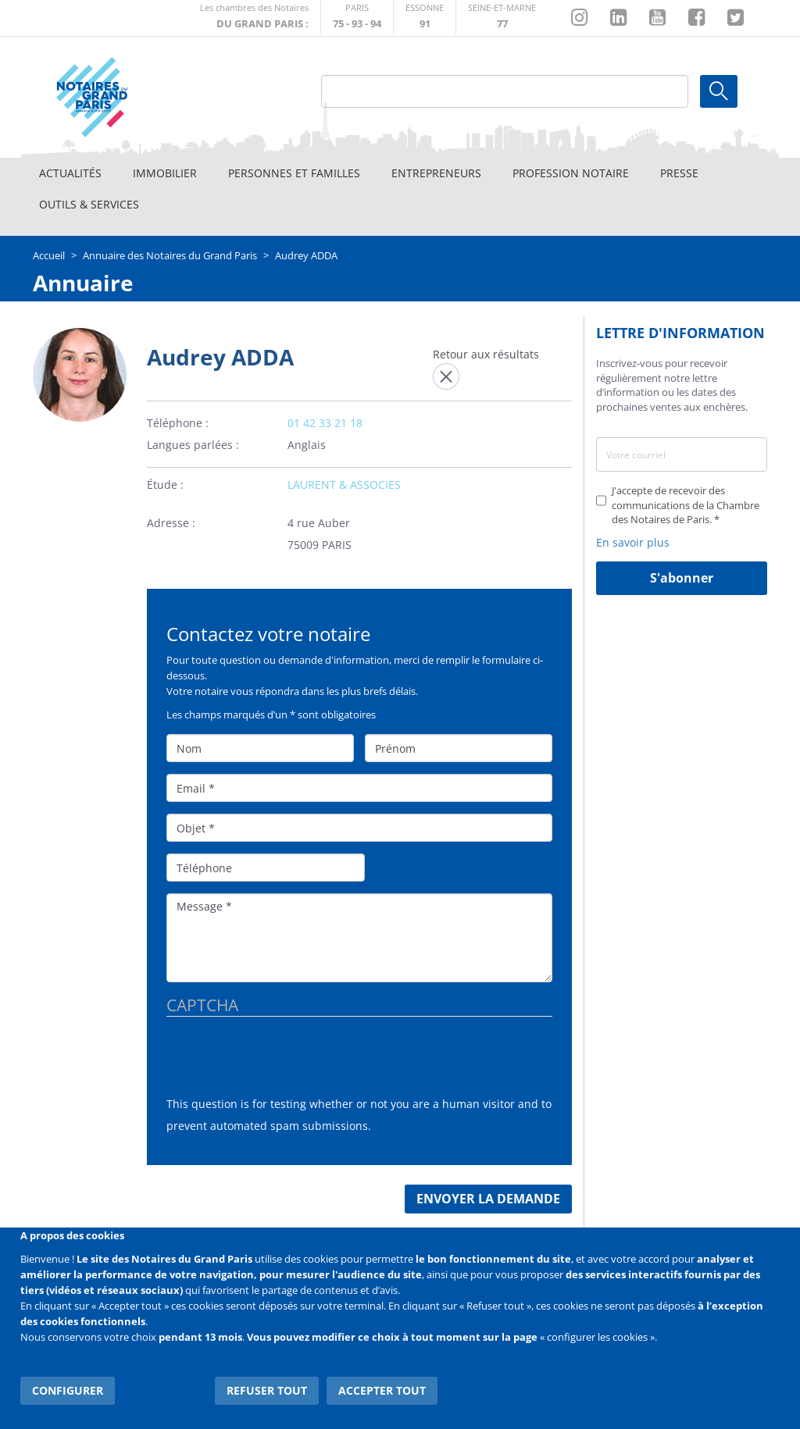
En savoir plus (633, 542)
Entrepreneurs (436, 173)
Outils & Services (89, 204)
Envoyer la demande (488, 1198)
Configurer (67, 1389)
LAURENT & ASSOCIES (344, 484)
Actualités (70, 173)
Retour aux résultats (486, 354)
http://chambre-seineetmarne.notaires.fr (502, 17)
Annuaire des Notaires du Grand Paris (170, 255)
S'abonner (681, 577)
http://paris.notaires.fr (357, 17)
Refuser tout (267, 1389)
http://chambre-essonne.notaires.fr (424, 17)
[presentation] (285, 1062)
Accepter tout (383, 1389)
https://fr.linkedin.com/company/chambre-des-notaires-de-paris (618, 18)
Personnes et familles (294, 173)
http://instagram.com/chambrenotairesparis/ (579, 18)
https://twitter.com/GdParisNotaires (735, 18)
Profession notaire (570, 173)
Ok (719, 91)
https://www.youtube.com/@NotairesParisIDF (657, 18)
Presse (679, 173)
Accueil (49, 255)
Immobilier (165, 173)
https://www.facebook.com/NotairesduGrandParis (696, 18)
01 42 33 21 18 (325, 422)
